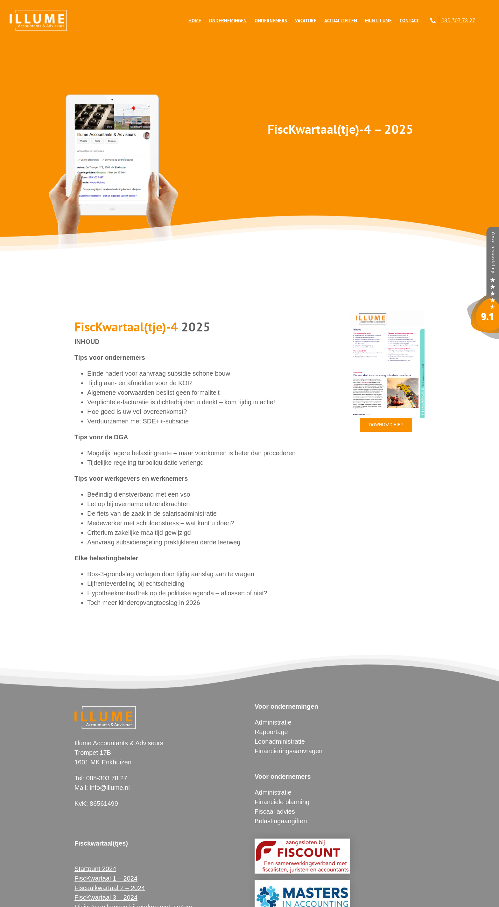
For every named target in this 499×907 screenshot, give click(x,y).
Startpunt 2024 (95, 868)
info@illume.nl (110, 787)
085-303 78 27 (106, 778)
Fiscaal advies (275, 811)
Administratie (273, 722)
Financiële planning (282, 801)
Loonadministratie (280, 741)
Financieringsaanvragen (288, 751)
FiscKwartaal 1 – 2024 (105, 878)
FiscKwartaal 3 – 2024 (105, 897)
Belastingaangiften (281, 821)
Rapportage (271, 731)
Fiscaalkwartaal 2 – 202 (107, 887)
